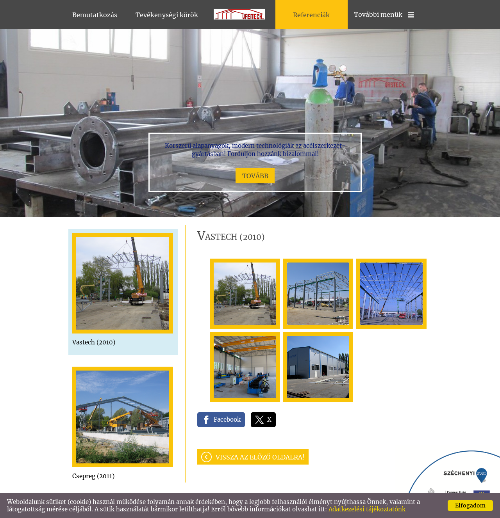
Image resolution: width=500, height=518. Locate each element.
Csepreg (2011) (93, 476)
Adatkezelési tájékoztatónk (367, 509)
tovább (255, 176)
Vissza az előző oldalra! (260, 457)
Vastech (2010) (93, 342)
